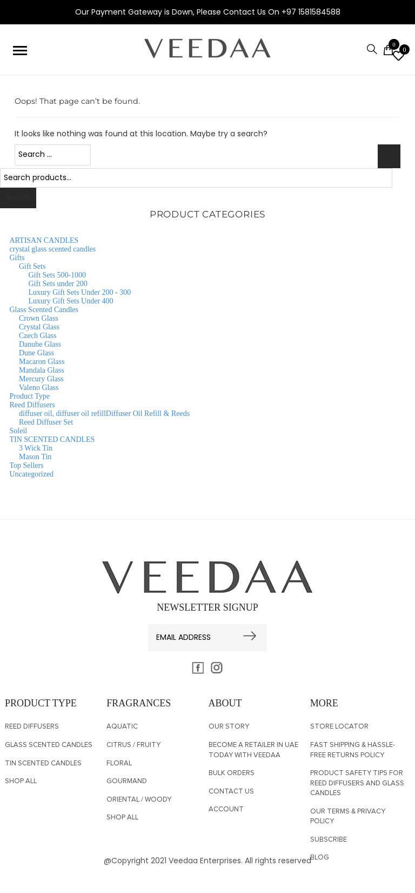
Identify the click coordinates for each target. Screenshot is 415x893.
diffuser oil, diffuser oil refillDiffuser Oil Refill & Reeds (104, 413)
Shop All (21, 781)
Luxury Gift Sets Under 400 (71, 301)
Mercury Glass (41, 379)
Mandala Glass (41, 370)
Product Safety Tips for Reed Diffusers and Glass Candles (357, 783)
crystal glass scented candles (53, 249)
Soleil (19, 431)
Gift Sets (32, 266)
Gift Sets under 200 (58, 284)
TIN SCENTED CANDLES (52, 439)
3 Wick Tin (35, 448)
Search (17, 198)
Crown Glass (38, 318)
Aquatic (122, 726)
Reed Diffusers (32, 405)
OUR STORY (229, 726)
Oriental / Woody (138, 799)
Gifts (17, 258)
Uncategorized (32, 474)
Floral (119, 763)
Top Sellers (27, 465)
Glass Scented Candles (44, 310)
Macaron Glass (41, 362)
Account (226, 809)
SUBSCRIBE (328, 839)
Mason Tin (35, 457)
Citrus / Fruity (133, 745)
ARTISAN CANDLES (44, 240)
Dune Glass (36, 353)
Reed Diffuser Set (46, 422)
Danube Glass (40, 344)
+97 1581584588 (311, 11)
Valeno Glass (39, 387)
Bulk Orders (232, 773)
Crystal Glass (39, 327)
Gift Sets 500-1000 (57, 275)
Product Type (30, 396)
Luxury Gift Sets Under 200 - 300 (80, 292)
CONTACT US (231, 791)
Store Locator (339, 726)
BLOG (319, 857)
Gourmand (126, 781)
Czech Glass (38, 336)
